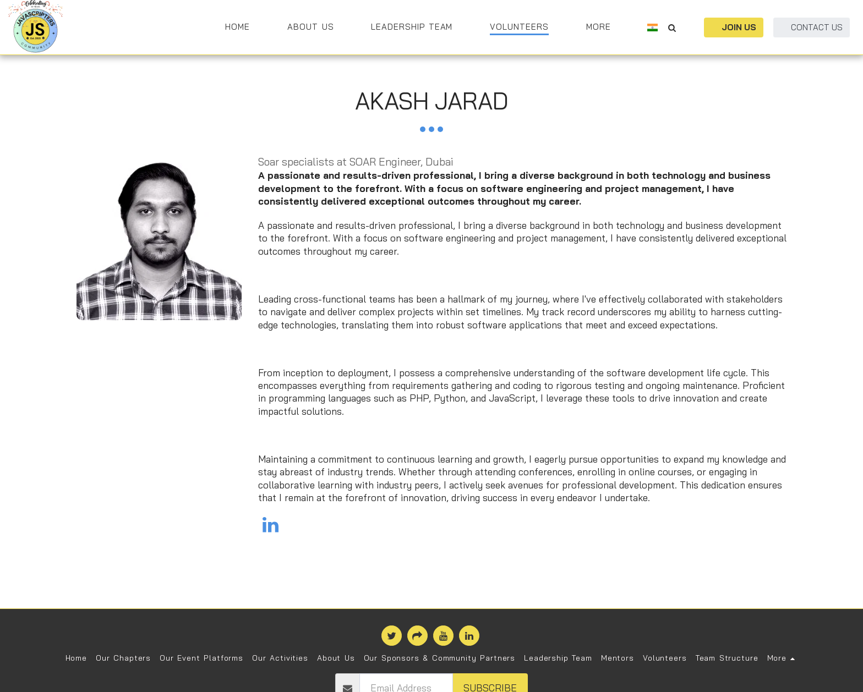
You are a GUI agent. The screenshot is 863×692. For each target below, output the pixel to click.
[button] (671, 27)
